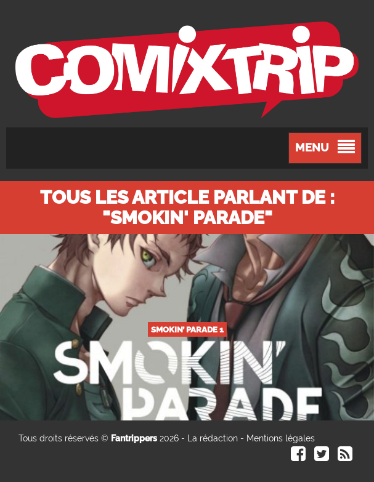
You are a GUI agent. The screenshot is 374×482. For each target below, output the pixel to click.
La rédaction (212, 438)
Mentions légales (280, 438)
